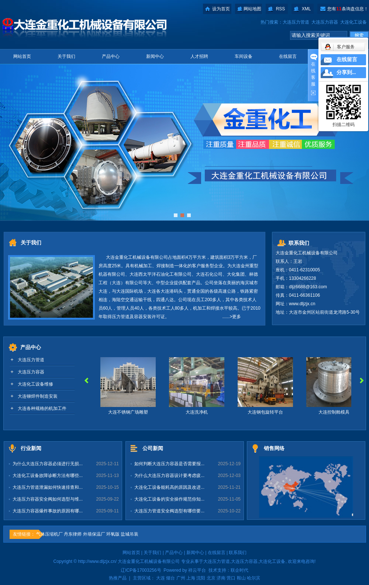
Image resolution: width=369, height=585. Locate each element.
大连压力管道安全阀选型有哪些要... (169, 510)
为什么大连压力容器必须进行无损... (48, 463)
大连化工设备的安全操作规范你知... (169, 499)
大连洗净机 (198, 412)
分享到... (346, 72)
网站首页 (22, 56)
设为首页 (221, 8)
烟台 (170, 578)
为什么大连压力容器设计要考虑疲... (169, 475)
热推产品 (118, 578)
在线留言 (288, 56)
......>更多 (231, 316)
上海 (190, 578)
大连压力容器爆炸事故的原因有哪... (48, 510)
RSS (280, 8)
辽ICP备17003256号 (141, 570)
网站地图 (252, 8)
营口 (231, 578)
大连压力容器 (324, 22)
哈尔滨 (253, 578)
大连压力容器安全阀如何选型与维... (48, 499)
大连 (160, 578)
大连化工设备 (353, 22)
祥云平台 (197, 570)
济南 (221, 578)
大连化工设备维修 (35, 384)
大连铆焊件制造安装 (38, 396)
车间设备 (243, 56)
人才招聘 (199, 56)
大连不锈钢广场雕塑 (129, 412)
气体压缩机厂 (49, 534)
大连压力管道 (296, 22)
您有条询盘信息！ (347, 8)
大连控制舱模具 (335, 412)
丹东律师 (73, 534)
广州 (180, 578)
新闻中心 (155, 56)
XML (306, 8)
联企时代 (239, 570)
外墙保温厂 (94, 534)
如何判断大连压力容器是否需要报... (169, 463)
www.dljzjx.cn (302, 303)
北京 (211, 578)
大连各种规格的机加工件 (42, 408)
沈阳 (200, 578)
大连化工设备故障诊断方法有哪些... (48, 475)
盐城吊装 (129, 534)
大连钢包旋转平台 (266, 412)
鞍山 (241, 578)
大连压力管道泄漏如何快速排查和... (48, 487)
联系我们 (237, 552)
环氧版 (113, 534)
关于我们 (66, 56)
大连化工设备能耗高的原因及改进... (169, 487)
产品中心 (111, 56)
